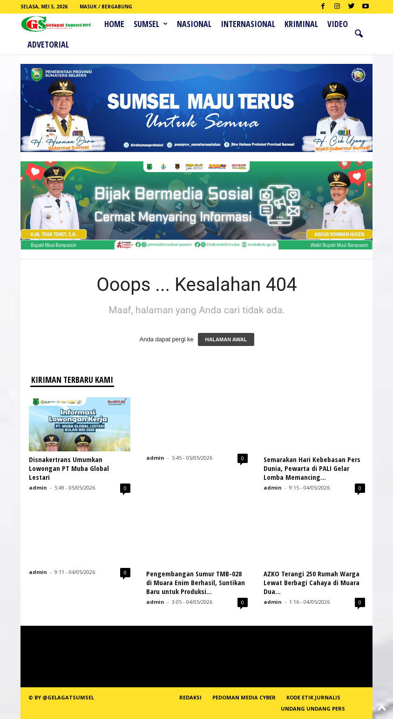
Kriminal (301, 23)
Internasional (248, 23)
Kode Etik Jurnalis (313, 697)
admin (38, 487)
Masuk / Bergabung (106, 6)
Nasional (194, 23)
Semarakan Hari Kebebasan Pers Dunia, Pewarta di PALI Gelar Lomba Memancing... (312, 468)
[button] (358, 34)
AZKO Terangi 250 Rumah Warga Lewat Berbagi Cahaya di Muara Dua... (311, 582)
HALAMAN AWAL (226, 339)
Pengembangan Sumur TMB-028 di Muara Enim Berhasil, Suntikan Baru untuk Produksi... (195, 582)
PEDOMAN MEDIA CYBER (244, 697)
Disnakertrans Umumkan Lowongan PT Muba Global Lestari (69, 468)
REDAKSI (190, 697)
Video (337, 23)
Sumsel (151, 24)
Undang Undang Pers (313, 708)
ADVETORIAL (48, 44)
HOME (114, 23)
